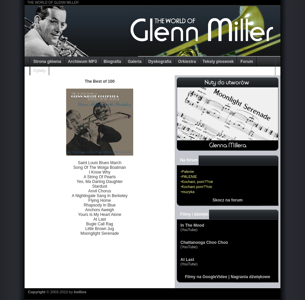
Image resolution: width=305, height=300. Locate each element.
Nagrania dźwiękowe (250, 276)
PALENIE (189, 177)
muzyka (188, 192)
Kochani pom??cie (197, 187)
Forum (246, 61)
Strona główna (47, 61)
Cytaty (39, 70)
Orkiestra (187, 61)
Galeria (135, 61)
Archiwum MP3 (82, 61)
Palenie (188, 172)
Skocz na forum (227, 200)
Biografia (112, 61)
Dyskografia (159, 61)
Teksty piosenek (218, 61)
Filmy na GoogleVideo (206, 276)
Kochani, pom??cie (197, 182)
